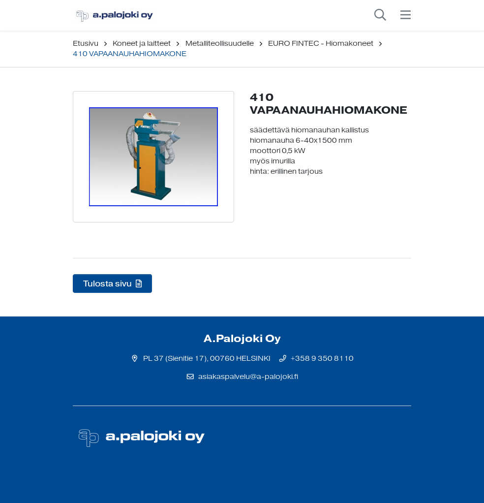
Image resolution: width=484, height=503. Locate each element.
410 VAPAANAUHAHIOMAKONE (129, 54)
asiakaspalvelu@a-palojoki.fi (248, 377)
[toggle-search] (380, 15)
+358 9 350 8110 (322, 358)
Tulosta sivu (112, 283)
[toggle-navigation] (405, 15)
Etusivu (85, 43)
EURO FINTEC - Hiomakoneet (320, 43)
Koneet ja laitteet (142, 43)
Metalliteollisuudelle (219, 43)
